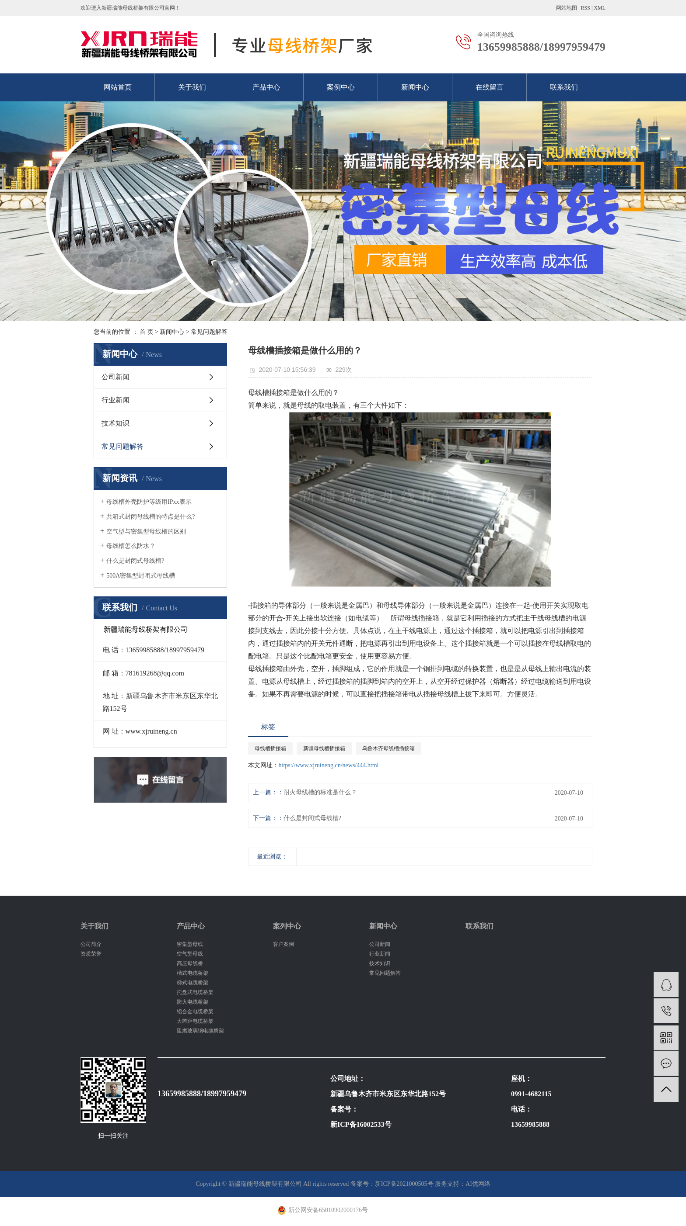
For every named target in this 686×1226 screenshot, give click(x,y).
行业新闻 (116, 400)
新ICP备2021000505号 (404, 1184)
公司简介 (91, 944)
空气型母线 (190, 954)
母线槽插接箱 (270, 748)
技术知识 (116, 423)
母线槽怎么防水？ (130, 546)
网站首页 (118, 87)
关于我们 (192, 87)
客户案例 (283, 944)
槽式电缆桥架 (192, 973)
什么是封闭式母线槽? (135, 561)
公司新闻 (116, 377)
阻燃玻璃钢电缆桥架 (200, 1031)
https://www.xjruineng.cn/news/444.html (329, 765)
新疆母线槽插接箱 (324, 748)
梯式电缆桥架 (192, 983)
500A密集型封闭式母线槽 (140, 575)
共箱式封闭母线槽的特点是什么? (150, 516)
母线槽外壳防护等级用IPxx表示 (148, 502)
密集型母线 (190, 944)
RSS (585, 8)
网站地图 (566, 8)
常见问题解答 (209, 332)
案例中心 (341, 87)
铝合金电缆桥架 (195, 1011)
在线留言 (490, 87)
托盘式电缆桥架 (195, 992)
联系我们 (564, 87)
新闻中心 (415, 87)
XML (600, 8)
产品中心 (266, 87)
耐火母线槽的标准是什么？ (320, 792)
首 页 (147, 332)
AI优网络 (478, 1184)
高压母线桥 (190, 963)
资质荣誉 (91, 954)
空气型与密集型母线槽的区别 (146, 531)
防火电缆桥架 (192, 1002)
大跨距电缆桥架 (195, 1021)
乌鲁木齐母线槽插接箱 (388, 748)
